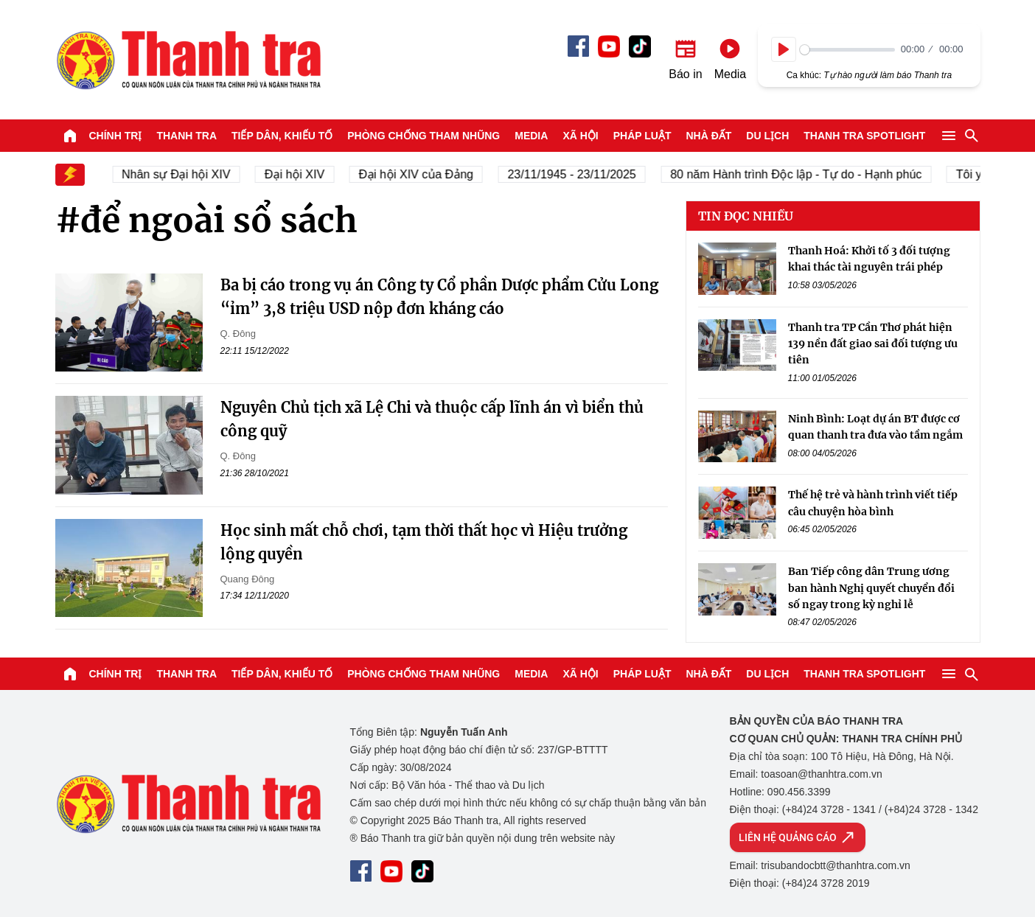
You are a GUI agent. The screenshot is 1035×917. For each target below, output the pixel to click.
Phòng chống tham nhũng (423, 136)
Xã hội (580, 136)
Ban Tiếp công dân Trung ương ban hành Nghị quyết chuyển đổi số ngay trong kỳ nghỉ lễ (871, 588)
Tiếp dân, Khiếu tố (281, 136)
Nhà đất (708, 136)
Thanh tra (186, 136)
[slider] (847, 50)
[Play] (783, 49)
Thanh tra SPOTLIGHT (864, 136)
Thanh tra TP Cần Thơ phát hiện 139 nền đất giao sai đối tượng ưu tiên (873, 344)
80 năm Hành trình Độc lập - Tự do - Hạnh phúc (801, 174)
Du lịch (767, 136)
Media (531, 136)
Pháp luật (642, 136)
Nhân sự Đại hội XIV (182, 174)
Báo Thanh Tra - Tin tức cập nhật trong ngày (188, 59)
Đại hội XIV (300, 174)
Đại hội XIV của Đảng (422, 174)
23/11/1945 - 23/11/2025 (577, 174)
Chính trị (115, 136)
